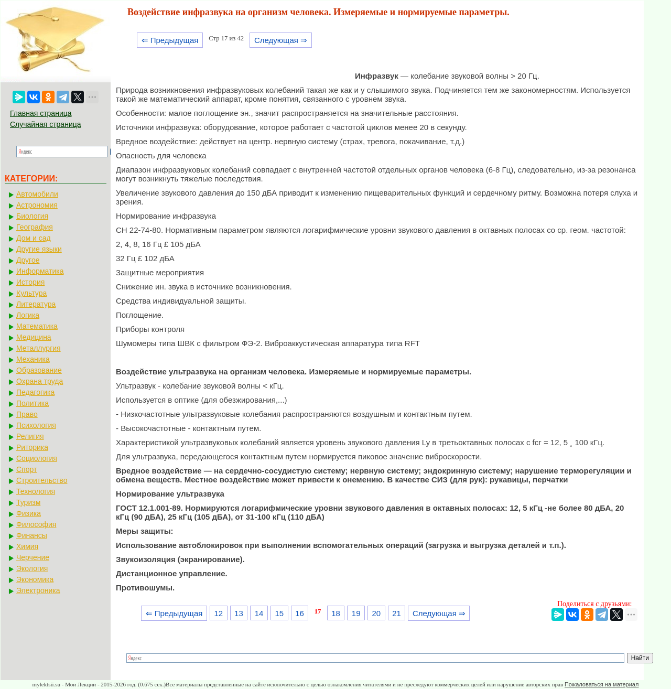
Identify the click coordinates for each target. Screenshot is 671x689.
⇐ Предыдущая (170, 40)
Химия (27, 546)
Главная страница (41, 113)
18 (335, 613)
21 (396, 613)
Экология (32, 568)
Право (27, 414)
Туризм (28, 502)
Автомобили (37, 194)
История (30, 282)
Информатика (39, 271)
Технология (35, 491)
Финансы (31, 535)
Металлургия (38, 348)
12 (218, 613)
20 (376, 613)
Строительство (41, 480)
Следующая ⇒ (280, 40)
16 (299, 613)
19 (356, 613)
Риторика (32, 447)
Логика (27, 315)
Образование (39, 370)
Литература (36, 304)
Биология (32, 216)
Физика (28, 513)
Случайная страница (45, 124)
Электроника (38, 590)
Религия (30, 436)
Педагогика (35, 392)
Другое (27, 260)
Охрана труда (39, 381)
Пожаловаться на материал (601, 684)
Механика (33, 359)
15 (279, 613)
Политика (32, 403)
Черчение (32, 557)
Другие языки (39, 249)
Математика (37, 326)
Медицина (33, 337)
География (34, 227)
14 (259, 613)
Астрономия (37, 205)
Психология (36, 425)
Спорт (26, 469)
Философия (36, 524)
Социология (36, 458)
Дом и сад (33, 238)
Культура (31, 293)
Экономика (34, 579)
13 (238, 613)
